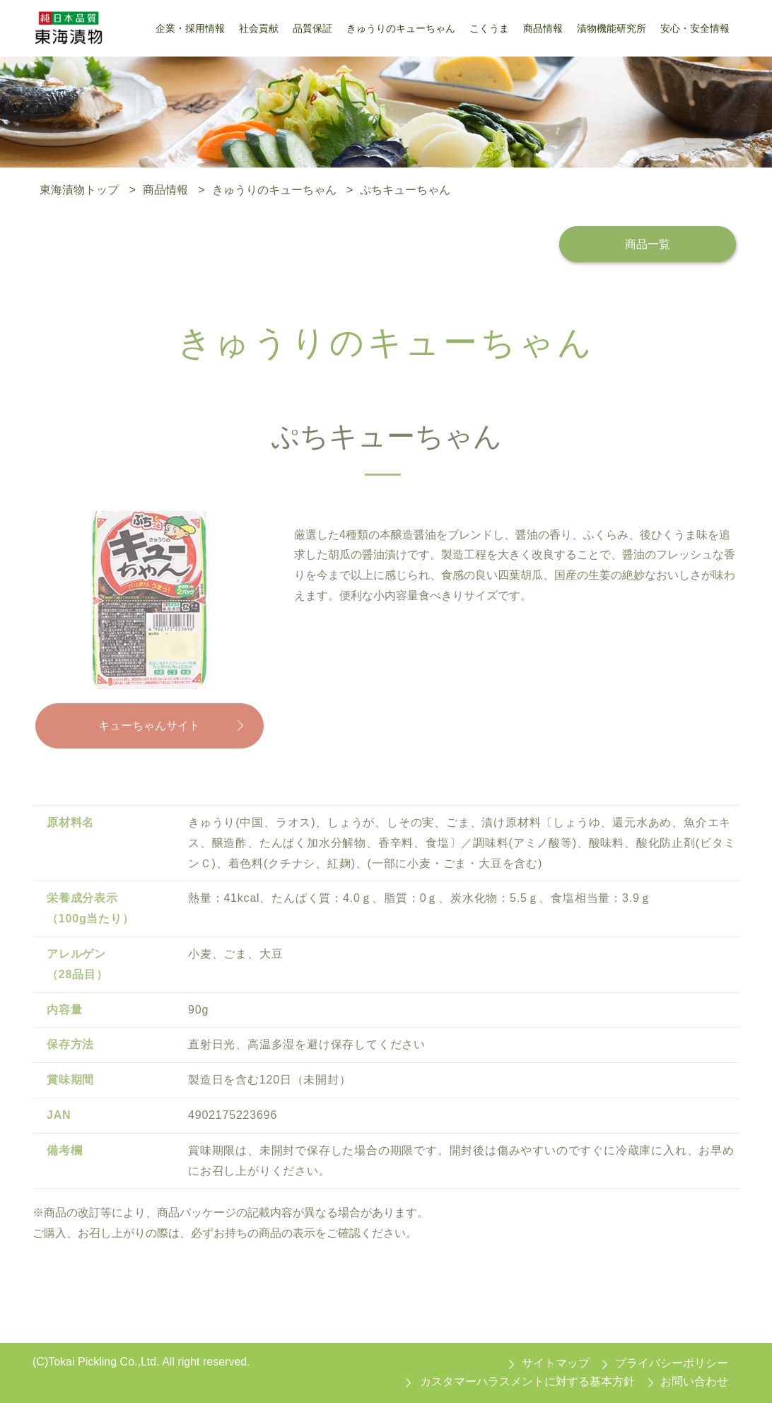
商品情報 (165, 190)
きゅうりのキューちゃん (274, 190)
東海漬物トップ (79, 190)
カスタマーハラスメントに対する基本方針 (527, 1381)
